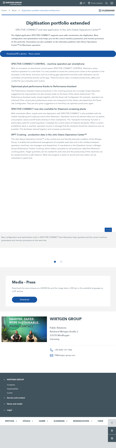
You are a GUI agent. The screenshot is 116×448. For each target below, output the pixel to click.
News (14, 10)
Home (4, 10)
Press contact (35, 54)
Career (10, 393)
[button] (55, 262)
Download (24, 299)
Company (11, 385)
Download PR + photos (17, 54)
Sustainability (12, 389)
